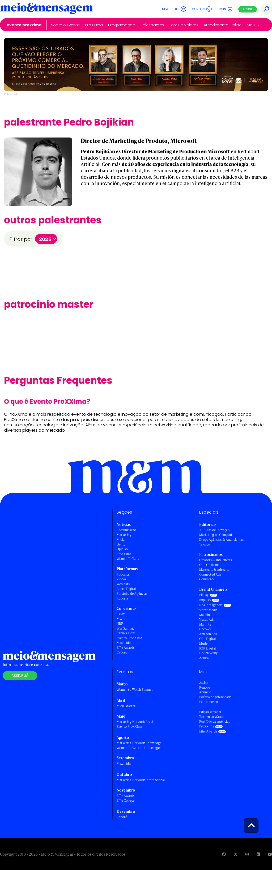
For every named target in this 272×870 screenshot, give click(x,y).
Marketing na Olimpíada (216, 534)
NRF (120, 623)
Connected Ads (210, 574)
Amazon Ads (208, 634)
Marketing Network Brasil (135, 721)
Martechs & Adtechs (214, 569)
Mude (203, 643)
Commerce (207, 579)
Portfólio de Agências (132, 593)
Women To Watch (129, 558)
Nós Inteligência (210, 605)
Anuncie (205, 692)
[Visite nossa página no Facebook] (224, 854)
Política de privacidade (215, 697)
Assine (248, 9)
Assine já (19, 675)
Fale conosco (208, 702)
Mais (251, 25)
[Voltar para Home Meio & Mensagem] (46, 9)
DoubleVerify (208, 653)
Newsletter (174, 9)
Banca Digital (126, 588)
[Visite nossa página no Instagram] (247, 854)
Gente (121, 544)
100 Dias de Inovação (214, 530)
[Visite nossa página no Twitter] (235, 854)
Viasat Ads (206, 619)
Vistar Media (208, 610)
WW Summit (125, 628)
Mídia (121, 539)
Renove (204, 687)
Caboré (122, 652)
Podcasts (123, 574)
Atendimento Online (222, 25)
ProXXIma (94, 25)
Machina (205, 615)
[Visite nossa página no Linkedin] (258, 854)
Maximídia (124, 642)
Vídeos (121, 579)
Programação (121, 25)
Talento (204, 544)
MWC (121, 619)
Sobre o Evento (65, 25)
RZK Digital (207, 648)
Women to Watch (211, 716)
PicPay (204, 595)
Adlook (204, 658)
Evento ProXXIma (24, 25)
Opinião (122, 549)
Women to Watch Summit (135, 689)
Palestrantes (152, 25)
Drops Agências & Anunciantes (221, 539)
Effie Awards (125, 647)
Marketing (124, 534)
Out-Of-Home (209, 565)
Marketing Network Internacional (141, 780)
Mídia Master (126, 706)
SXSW (121, 614)
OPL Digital (207, 638)
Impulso (205, 600)
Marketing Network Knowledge (139, 743)
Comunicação (126, 530)
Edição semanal (210, 712)
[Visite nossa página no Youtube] (270, 854)
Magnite (205, 624)
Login (225, 9)
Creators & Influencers (215, 560)
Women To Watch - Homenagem (139, 748)
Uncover (205, 629)
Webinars (123, 584)
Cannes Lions (126, 633)
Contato (202, 9)
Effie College (125, 800)
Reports (122, 598)
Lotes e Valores (183, 25)
